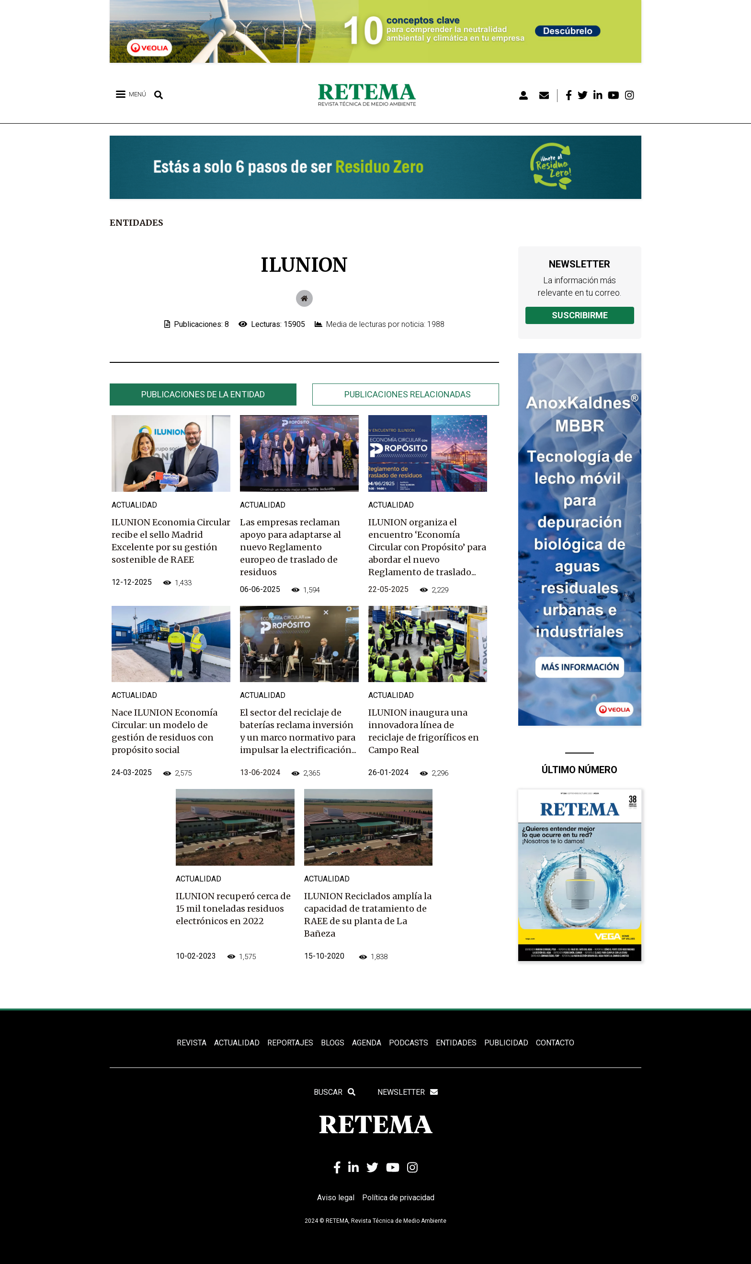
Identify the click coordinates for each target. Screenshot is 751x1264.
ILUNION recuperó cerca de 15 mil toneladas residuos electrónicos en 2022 (233, 909)
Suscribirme (580, 315)
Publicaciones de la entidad (203, 394)
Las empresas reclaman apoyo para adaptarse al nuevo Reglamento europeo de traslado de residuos (290, 547)
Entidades (136, 222)
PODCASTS (408, 1042)
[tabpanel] (304, 700)
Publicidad (506, 1042)
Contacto (555, 1042)
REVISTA (191, 1042)
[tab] (203, 394)
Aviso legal (335, 1197)
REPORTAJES (290, 1042)
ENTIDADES (456, 1042)
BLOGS (332, 1042)
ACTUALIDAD (237, 1042)
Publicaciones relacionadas (407, 394)
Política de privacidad (398, 1197)
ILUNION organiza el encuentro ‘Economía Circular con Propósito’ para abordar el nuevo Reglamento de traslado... (427, 547)
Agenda (366, 1042)
